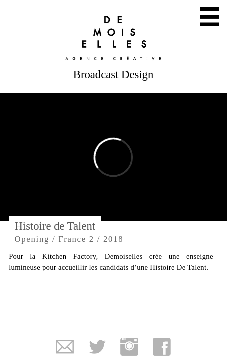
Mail (65, 347)
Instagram (129, 347)
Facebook (162, 347)
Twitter (97, 347)
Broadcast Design (114, 74)
